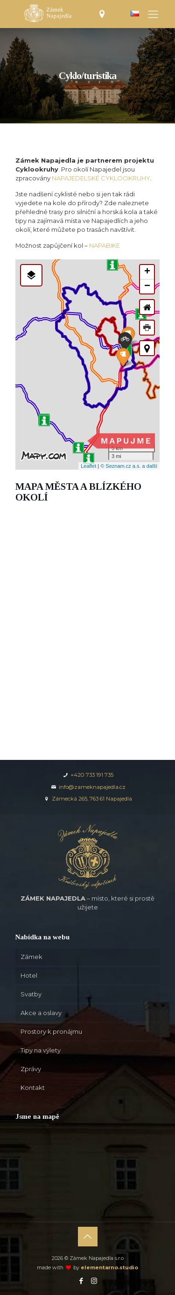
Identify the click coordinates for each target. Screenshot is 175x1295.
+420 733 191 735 (87, 775)
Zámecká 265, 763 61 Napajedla (87, 798)
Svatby (31, 994)
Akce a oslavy (41, 1012)
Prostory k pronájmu (51, 1031)
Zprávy (31, 1069)
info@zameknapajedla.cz (88, 787)
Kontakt (33, 1087)
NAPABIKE (104, 245)
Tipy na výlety (41, 1050)
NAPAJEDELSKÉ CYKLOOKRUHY (101, 178)
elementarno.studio (109, 1268)
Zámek (31, 956)
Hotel (29, 975)
